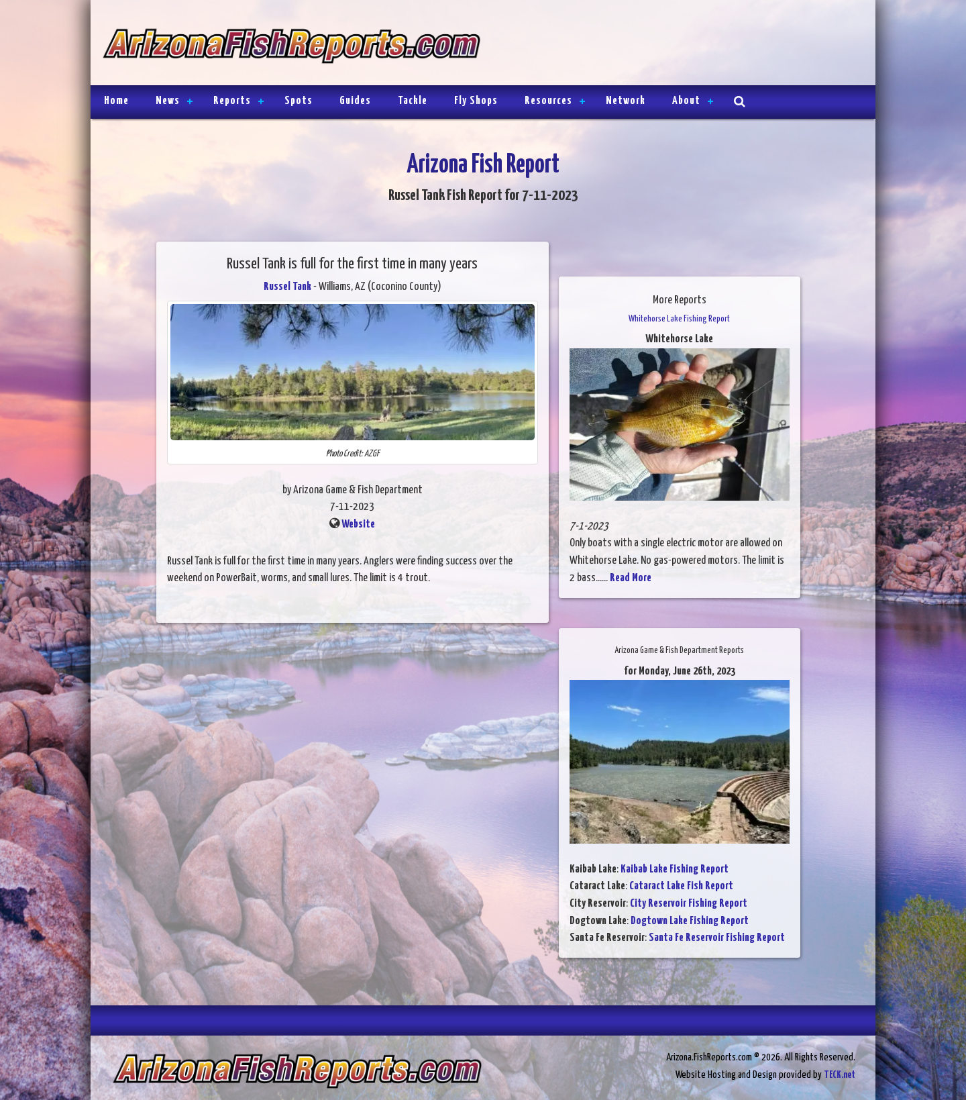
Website (358, 524)
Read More (630, 578)
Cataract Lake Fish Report (681, 886)
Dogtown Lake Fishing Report (690, 921)
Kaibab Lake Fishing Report (675, 869)
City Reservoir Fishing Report (688, 903)
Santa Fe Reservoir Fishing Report (717, 938)
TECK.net (839, 1075)
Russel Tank (287, 287)
